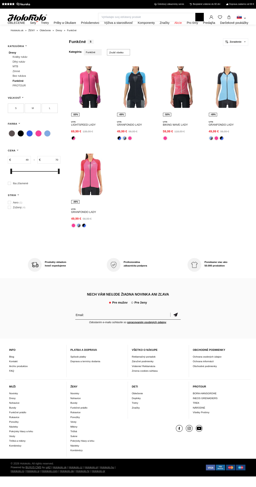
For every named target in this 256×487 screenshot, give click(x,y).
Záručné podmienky (142, 372)
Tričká (73, 442)
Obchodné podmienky (205, 376)
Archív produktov (18, 376)
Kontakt (13, 372)
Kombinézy (15, 456)
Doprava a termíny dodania (85, 372)
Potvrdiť (175, 325)
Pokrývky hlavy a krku (21, 442)
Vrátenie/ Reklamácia (143, 376)
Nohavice (14, 413)
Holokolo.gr (98, 481)
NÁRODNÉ (199, 418)
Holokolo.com (49, 481)
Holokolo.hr (83, 481)
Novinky (13, 404)
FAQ (11, 381)
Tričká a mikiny (17, 451)
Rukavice (14, 427)
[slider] (11, 182)
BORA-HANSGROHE (204, 404)
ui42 (48, 477)
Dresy (12, 408)
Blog (11, 367)
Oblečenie (137, 404)
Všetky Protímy (201, 423)
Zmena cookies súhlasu (145, 381)
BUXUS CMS (33, 477)
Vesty (12, 446)
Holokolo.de (67, 481)
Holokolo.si (32, 481)
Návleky (13, 437)
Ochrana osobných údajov (207, 367)
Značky (136, 418)
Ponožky (14, 432)
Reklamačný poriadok (143, 367)
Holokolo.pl (91, 477)
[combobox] (241, 18)
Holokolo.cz (75, 477)
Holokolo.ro (17, 481)
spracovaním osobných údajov (146, 332)
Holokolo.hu (107, 477)
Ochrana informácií (203, 372)
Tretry (135, 413)
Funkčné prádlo (17, 423)
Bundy (12, 418)
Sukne (73, 446)
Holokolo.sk (60, 477)
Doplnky (136, 408)
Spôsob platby (78, 367)
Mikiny (73, 437)
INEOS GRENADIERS (205, 408)
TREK (196, 413)
